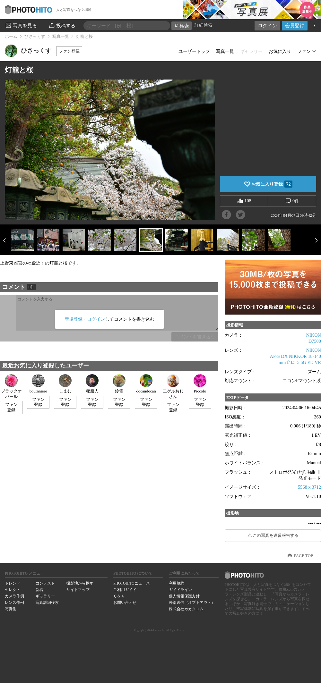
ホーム (11, 36)
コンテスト (45, 583)
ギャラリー (45, 596)
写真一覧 (60, 36)
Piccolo (200, 383)
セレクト (12, 590)
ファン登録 (69, 51)
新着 (39, 590)
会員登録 (294, 25)
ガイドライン (180, 590)
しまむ (65, 383)
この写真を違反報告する (276, 535)
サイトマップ (78, 590)
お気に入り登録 (271, 184)
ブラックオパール (11, 386)
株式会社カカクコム (186, 609)
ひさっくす (34, 36)
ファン (304, 51)
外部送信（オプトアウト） (192, 602)
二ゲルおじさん (173, 386)
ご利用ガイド (124, 590)
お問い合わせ (124, 602)
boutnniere (38, 383)
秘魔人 (92, 383)
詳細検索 (204, 25)
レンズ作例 (14, 602)
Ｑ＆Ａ (119, 596)
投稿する (61, 25)
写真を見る (21, 25)
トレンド (12, 583)
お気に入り (280, 51)
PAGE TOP (303, 555)
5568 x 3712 (309, 487)
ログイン (267, 25)
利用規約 (176, 583)
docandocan (146, 383)
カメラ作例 (14, 596)
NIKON (313, 335)
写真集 (10, 609)
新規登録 (73, 319)
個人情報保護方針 (184, 596)
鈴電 (119, 383)
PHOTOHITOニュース (131, 583)
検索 (181, 26)
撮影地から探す (79, 583)
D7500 (314, 341)
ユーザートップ (194, 51)
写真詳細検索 (47, 602)
